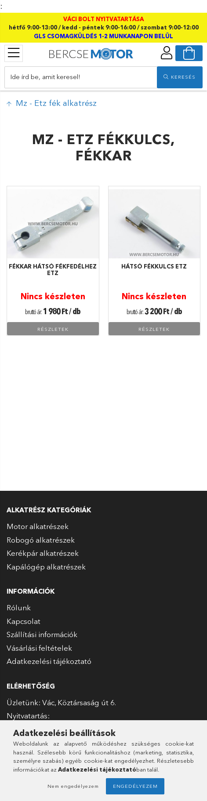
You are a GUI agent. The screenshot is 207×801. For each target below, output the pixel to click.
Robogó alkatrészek (41, 539)
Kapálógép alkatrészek (46, 566)
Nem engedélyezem (73, 786)
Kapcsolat (23, 621)
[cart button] (189, 53)
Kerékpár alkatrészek (43, 553)
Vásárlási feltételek (39, 647)
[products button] (13, 52)
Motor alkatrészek (38, 526)
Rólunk (19, 607)
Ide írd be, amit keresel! (45, 76)
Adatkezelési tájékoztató (49, 661)
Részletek (53, 329)
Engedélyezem (135, 786)
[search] (180, 77)
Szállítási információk (42, 634)
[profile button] (166, 52)
